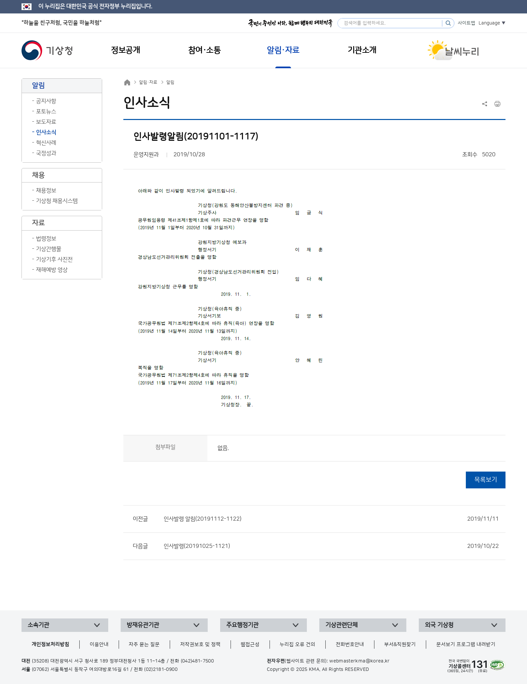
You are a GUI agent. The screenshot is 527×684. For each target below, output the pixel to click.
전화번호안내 (350, 644)
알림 (170, 82)
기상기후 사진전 (54, 259)
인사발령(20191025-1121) (331, 546)
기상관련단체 (341, 625)
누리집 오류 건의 (297, 644)
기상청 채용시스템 (57, 201)
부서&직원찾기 (400, 644)
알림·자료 (148, 82)
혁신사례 (46, 143)
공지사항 (46, 101)
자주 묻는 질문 (144, 644)
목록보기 (485, 479)
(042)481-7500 (197, 661)
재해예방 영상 (52, 270)
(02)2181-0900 (160, 669)
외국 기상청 (439, 625)
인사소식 (46, 132)
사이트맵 (466, 23)
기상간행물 (48, 249)
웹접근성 (250, 644)
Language (489, 23)
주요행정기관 (242, 625)
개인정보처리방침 (50, 644)
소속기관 (38, 625)
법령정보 (46, 239)
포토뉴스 (46, 112)
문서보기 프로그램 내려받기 (465, 644)
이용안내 (99, 644)
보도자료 (46, 122)
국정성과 (46, 153)
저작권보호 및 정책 (200, 644)
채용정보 (46, 191)
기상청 (47, 50)
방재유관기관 (143, 625)
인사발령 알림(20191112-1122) (331, 519)
